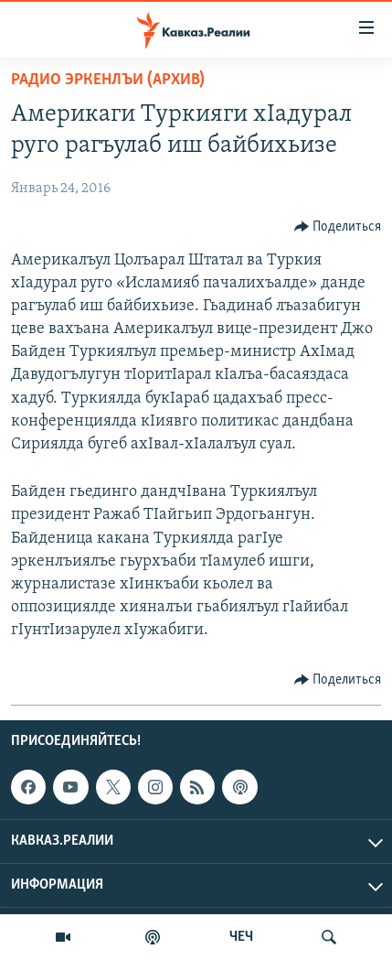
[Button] (338, 227)
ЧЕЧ (241, 937)
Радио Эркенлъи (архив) (108, 80)
